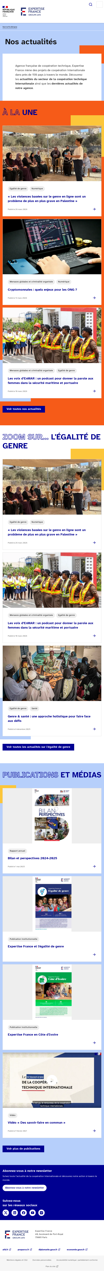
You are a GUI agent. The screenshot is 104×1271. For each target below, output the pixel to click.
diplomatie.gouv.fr (48, 1250)
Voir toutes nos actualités (24, 409)
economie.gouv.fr (76, 1250)
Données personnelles (42, 1260)
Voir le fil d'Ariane (10, 27)
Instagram (41, 1213)
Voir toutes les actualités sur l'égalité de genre (38, 747)
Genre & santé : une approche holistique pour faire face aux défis (49, 719)
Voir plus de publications (23, 1148)
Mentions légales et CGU (17, 1260)
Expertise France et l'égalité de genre (36, 946)
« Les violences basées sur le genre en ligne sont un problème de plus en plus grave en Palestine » (47, 199)
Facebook (23, 1213)
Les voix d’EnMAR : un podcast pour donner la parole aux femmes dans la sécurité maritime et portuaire (50, 381)
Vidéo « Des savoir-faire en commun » (36, 1122)
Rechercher (90, 4)
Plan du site (50, 1266)
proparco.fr (23, 1250)
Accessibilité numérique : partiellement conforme (76, 1260)
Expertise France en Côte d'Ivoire (33, 1034)
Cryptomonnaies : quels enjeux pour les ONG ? (42, 289)
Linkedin (14, 1213)
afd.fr (5, 1250)
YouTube (32, 1213)
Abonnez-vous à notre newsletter (24, 1187)
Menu (99, 4)
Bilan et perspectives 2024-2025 (32, 858)
